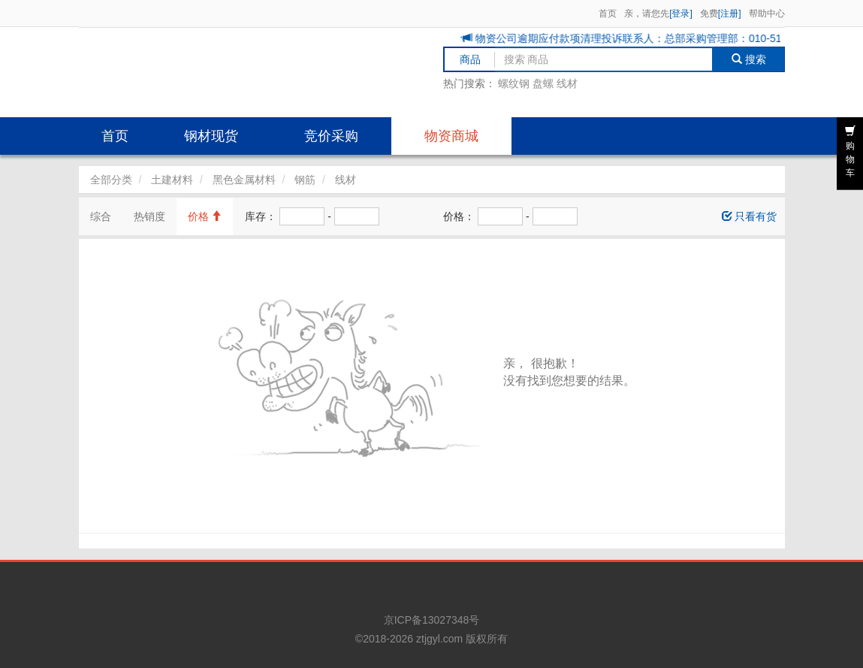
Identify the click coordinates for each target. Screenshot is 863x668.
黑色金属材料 (244, 180)
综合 (100, 216)
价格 (205, 216)
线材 (567, 83)
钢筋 (304, 180)
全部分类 (111, 180)
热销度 (149, 216)
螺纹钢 (514, 83)
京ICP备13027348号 (432, 620)
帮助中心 (767, 13)
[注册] (729, 13)
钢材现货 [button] (211, 136)
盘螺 (543, 83)
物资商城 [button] (451, 136)
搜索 (748, 59)
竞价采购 (331, 136)
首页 (608, 13)
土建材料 (172, 180)
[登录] (681, 13)
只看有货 (749, 216)
